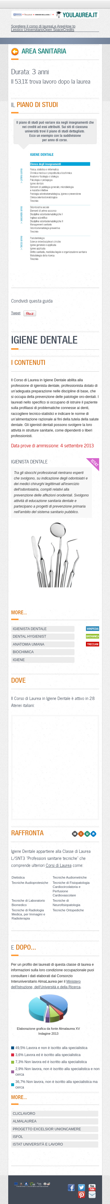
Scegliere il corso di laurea (32, 26)
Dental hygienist (29, 636)
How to (70, 26)
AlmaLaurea (25, 1121)
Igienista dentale (30, 629)
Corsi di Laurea (59, 865)
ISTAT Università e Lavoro (38, 1144)
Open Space (53, 30)
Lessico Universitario (27, 30)
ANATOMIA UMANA (29, 644)
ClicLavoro (24, 1114)
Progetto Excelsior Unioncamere (47, 1129)
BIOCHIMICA (23, 652)
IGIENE (19, 660)
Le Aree (58, 26)
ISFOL (18, 1137)
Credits (68, 30)
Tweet (16, 313)
